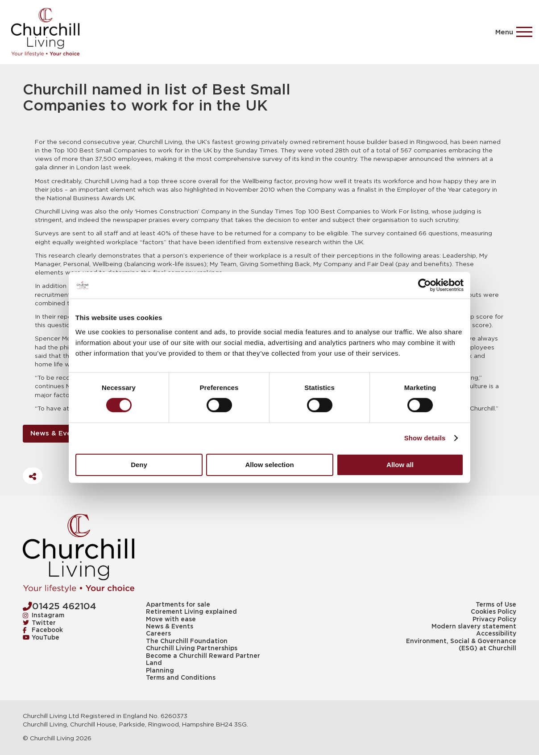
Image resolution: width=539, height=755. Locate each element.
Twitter (39, 623)
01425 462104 (59, 606)
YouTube (41, 638)
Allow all (400, 464)
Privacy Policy (494, 619)
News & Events (56, 433)
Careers (158, 633)
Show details (425, 438)
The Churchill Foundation (187, 641)
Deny (139, 464)
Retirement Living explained (191, 612)
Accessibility (496, 633)
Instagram (44, 615)
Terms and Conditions (181, 678)
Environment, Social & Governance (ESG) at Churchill (461, 645)
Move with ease (171, 619)
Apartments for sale (178, 604)
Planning (160, 670)
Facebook (43, 630)
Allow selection (269, 464)
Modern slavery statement (473, 626)
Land (154, 663)
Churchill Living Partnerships (191, 648)
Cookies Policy (493, 612)
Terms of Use (496, 604)
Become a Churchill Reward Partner (203, 656)
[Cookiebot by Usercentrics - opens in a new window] (425, 285)
